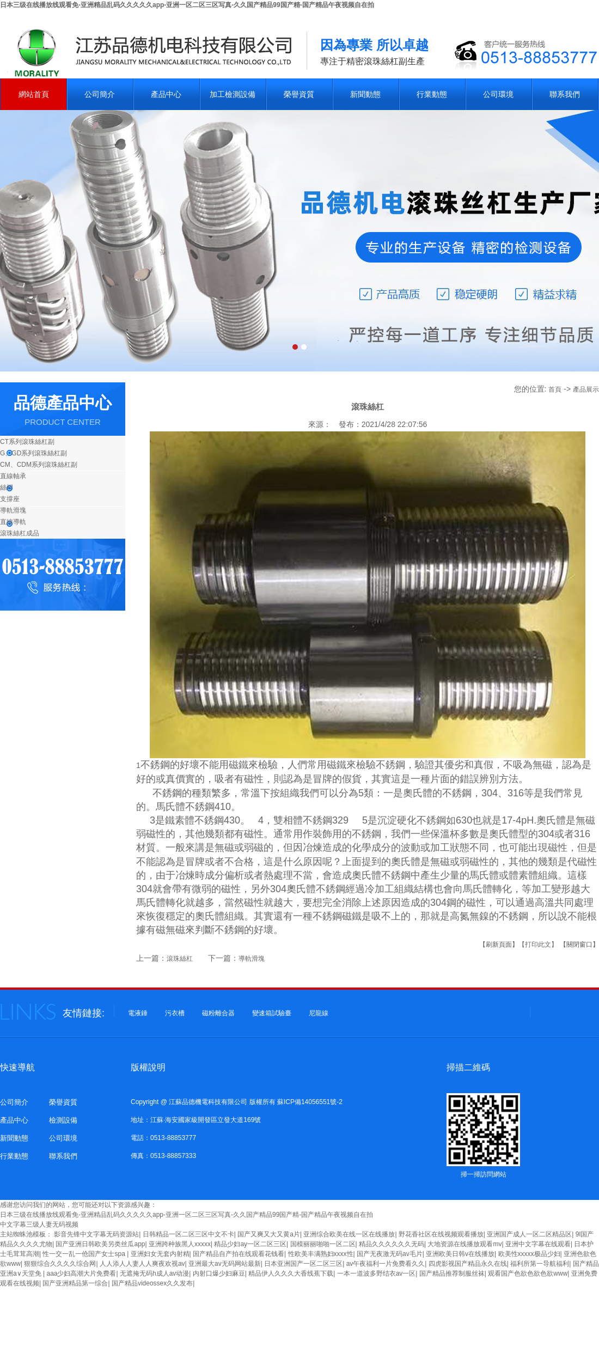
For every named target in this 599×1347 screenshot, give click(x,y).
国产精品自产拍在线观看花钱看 (238, 1254)
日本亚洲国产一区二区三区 (303, 1263)
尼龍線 (318, 1013)
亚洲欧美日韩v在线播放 (460, 1254)
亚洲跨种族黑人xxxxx (180, 1244)
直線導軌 (13, 522)
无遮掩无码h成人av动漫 (154, 1273)
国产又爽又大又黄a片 (268, 1234)
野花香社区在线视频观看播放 (441, 1234)
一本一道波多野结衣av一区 (376, 1273)
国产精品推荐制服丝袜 (452, 1273)
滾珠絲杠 (180, 958)
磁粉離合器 (218, 1013)
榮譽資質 (299, 94)
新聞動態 (365, 94)
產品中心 (166, 94)
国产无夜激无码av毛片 (390, 1254)
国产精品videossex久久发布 (152, 1283)
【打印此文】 (538, 944)
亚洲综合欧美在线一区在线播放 (349, 1234)
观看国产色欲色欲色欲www (527, 1273)
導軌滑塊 (13, 510)
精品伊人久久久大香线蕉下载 (290, 1273)
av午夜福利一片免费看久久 (385, 1263)
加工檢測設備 (232, 94)
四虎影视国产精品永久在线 (468, 1263)
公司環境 (498, 94)
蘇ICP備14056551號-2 (310, 1102)
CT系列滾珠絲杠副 (27, 442)
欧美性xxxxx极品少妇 (529, 1254)
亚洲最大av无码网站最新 (224, 1263)
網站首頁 (34, 94)
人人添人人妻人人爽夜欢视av (142, 1263)
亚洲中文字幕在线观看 (538, 1244)
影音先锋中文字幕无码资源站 (96, 1234)
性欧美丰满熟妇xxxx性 (320, 1254)
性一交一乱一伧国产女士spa (84, 1254)
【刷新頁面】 (498, 944)
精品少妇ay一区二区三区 (250, 1244)
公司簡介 (99, 94)
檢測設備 (63, 1120)
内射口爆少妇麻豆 (219, 1273)
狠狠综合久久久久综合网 (60, 1263)
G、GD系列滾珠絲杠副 (33, 453)
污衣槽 (175, 1013)
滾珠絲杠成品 (19, 533)
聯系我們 (564, 94)
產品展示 (586, 389)
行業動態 (432, 94)
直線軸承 (13, 476)
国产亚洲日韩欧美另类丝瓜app (100, 1244)
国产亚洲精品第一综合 (75, 1283)
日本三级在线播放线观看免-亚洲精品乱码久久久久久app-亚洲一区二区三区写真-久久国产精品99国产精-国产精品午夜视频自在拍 (187, 5)
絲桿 (6, 487)
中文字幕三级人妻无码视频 (39, 1224)
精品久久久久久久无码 (391, 1244)
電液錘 (138, 1013)
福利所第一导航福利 (539, 1263)
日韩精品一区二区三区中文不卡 (188, 1234)
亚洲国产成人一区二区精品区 (529, 1234)
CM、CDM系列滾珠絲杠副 (38, 464)
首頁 (554, 389)
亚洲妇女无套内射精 (160, 1254)
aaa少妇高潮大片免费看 (81, 1273)
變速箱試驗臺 (271, 1013)
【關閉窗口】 (579, 944)
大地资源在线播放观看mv (464, 1244)
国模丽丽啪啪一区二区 (323, 1244)
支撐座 (10, 499)
